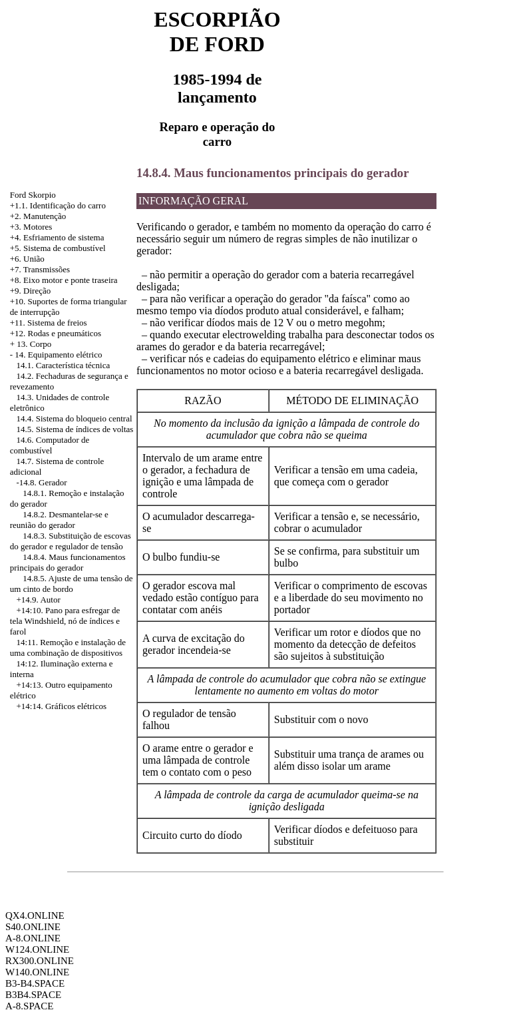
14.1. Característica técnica (63, 365)
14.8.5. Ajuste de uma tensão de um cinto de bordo (71, 583)
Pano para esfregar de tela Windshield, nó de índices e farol (65, 621)
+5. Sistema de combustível (58, 248)
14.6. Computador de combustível (50, 445)
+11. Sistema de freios (48, 323)
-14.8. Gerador (42, 482)
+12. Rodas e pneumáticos (55, 333)
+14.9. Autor (39, 600)
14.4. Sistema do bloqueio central (74, 418)
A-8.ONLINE (33, 938)
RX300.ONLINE (39, 960)
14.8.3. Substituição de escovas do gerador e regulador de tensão (70, 541)
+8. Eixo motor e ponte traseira (64, 280)
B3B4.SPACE (33, 994)
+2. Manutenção (38, 216)
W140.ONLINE (37, 972)
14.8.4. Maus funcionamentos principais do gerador (68, 562)
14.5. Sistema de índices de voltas (75, 429)
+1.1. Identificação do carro (58, 205)
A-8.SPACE (29, 1006)
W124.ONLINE (37, 949)
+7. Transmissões (40, 269)
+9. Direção (30, 291)
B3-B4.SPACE (35, 983)
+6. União (27, 259)
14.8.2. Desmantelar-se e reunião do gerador (59, 519)
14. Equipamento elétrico (58, 355)
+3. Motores (31, 227)
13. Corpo (34, 344)
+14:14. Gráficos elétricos (61, 706)
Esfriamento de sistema (63, 237)
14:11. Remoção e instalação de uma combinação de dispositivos (68, 647)
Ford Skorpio (33, 195)
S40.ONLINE (33, 926)
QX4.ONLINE (35, 915)
